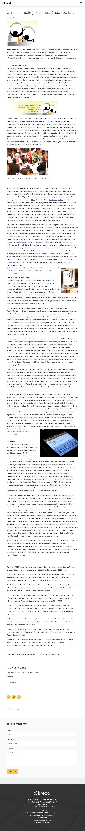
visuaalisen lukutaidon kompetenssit (29, 242)
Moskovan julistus (56, 200)
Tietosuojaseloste (42, 823)
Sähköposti (11, 740)
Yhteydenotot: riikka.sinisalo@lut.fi (42, 815)
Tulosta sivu (12, 683)
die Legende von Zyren (55, 420)
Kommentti (11, 749)
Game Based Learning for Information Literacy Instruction (35, 342)
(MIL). (33, 200)
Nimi (9, 730)
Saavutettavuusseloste (42, 820)
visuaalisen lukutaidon (15, 262)
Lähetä (12, 771)
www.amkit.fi (42, 818)
